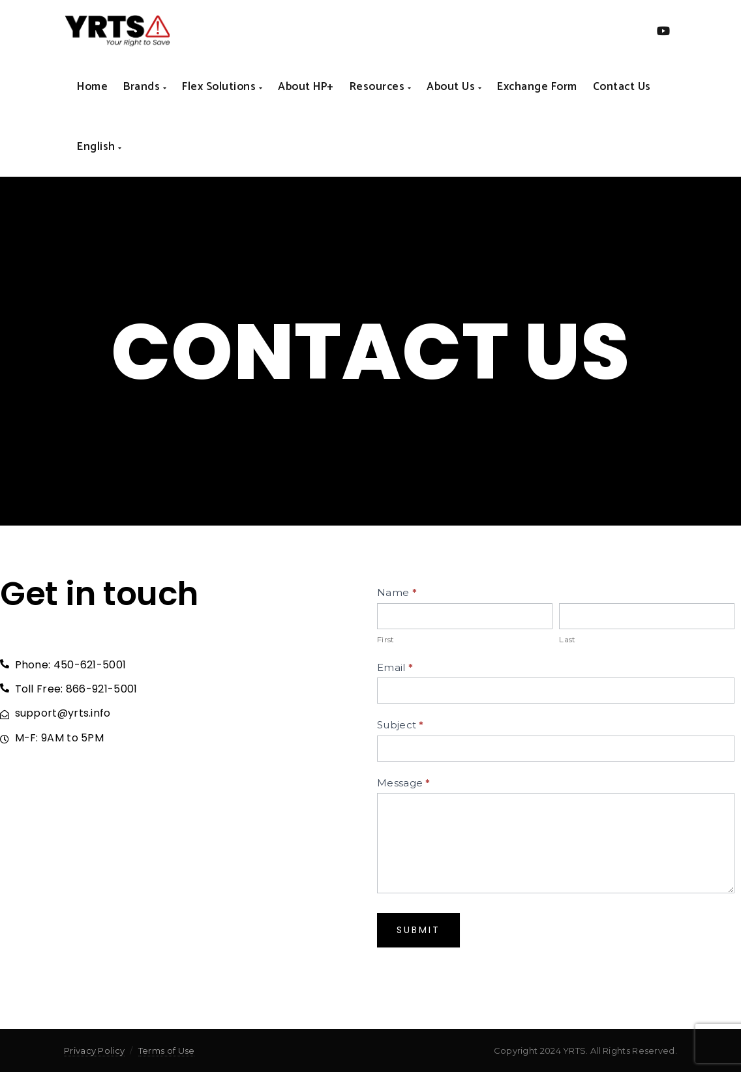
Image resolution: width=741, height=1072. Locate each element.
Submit (418, 929)
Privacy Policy (94, 1050)
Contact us (622, 87)
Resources (381, 87)
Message (404, 783)
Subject (400, 725)
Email (395, 667)
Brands (144, 87)
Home (92, 87)
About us (454, 87)
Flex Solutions (222, 87)
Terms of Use (166, 1050)
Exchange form (537, 87)
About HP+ (306, 87)
